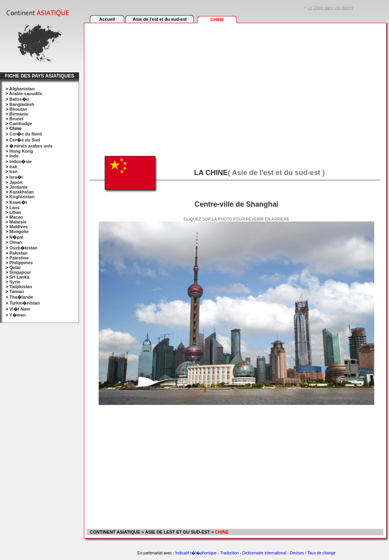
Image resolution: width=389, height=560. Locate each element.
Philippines (21, 262)
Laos (14, 207)
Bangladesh (21, 104)
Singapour (20, 272)
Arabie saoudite (25, 93)
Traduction (229, 553)
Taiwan (16, 291)
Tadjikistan (20, 286)
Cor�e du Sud (24, 140)
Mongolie (18, 231)
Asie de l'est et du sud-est (160, 19)
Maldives (18, 226)
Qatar (15, 267)
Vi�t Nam (19, 309)
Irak (13, 166)
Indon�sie (20, 161)
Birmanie (18, 114)
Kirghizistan (21, 196)
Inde (13, 155)
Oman (15, 242)
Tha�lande (21, 297)
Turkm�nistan (24, 303)
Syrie (14, 281)
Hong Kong (21, 151)
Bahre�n (19, 99)
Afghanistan (22, 88)
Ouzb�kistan (23, 247)
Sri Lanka (19, 277)
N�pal (16, 237)
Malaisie (17, 221)
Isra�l (16, 177)
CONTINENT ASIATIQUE (114, 532)
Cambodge (20, 123)
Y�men (17, 315)
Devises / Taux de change (312, 553)
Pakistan (18, 253)
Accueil (107, 19)
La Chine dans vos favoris (330, 8)
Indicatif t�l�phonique (195, 553)
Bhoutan (18, 109)
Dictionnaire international (264, 553)
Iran (13, 171)
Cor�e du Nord (25, 134)
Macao (16, 217)
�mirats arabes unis (30, 145)
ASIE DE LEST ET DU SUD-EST (177, 532)
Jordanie (18, 187)
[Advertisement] (234, 85)
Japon (15, 182)
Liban (15, 212)
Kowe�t (18, 202)
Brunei (16, 118)
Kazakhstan (21, 191)
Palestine (18, 257)
